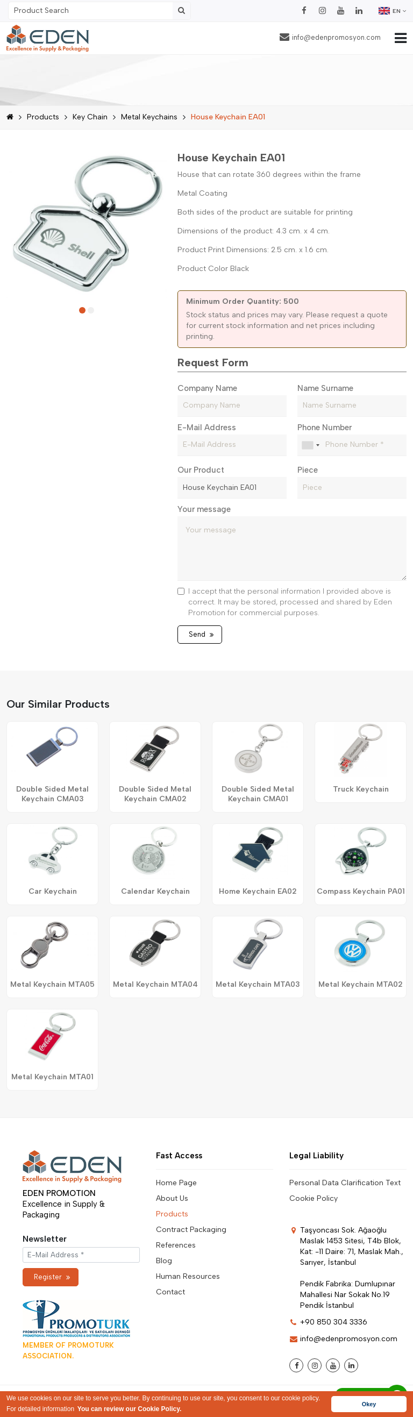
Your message (204, 509)
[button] (82, 310)
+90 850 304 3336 (328, 1322)
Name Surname (325, 388)
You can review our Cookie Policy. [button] (129, 1409)
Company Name (207, 388)
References (176, 1245)
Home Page (176, 1182)
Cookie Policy (313, 1198)
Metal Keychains (149, 117)
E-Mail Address (206, 427)
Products (43, 117)
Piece (307, 470)
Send (201, 634)
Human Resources (188, 1276)
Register (52, 1277)
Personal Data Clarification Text (345, 1182)
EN (393, 11)
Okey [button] (369, 1404)
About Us (172, 1198)
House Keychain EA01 (228, 117)
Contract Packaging (191, 1229)
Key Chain (90, 117)
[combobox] (310, 445)
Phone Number (324, 427)
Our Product (200, 470)
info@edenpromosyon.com (330, 37)
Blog (164, 1260)
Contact (170, 1292)
